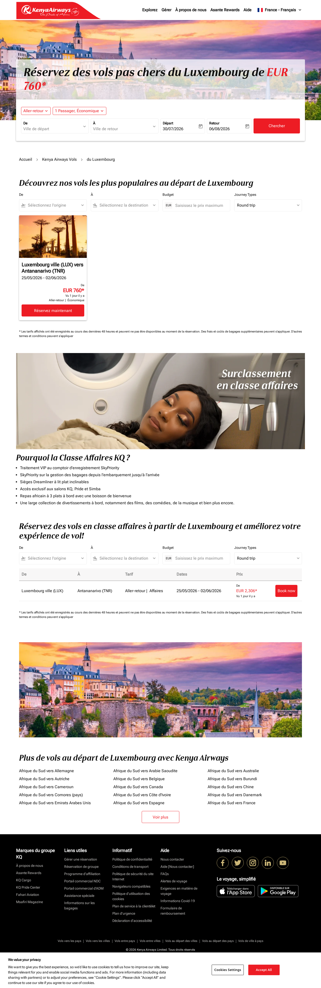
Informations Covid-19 (177, 901)
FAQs (164, 874)
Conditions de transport (130, 867)
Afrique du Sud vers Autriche (44, 778)
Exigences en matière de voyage (178, 891)
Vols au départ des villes (181, 941)
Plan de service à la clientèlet (133, 906)
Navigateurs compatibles (131, 886)
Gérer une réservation (80, 859)
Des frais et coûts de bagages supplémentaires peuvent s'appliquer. (246, 331)
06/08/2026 (219, 128)
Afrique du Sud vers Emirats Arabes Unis (55, 802)
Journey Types (245, 195)
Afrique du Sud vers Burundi (232, 778)
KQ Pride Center (28, 887)
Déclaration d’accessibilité (132, 921)
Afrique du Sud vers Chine (231, 786)
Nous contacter (172, 859)
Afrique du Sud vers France (232, 802)
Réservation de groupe (81, 867)
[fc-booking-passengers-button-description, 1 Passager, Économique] (77, 111)
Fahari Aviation (27, 895)
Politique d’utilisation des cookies (131, 896)
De (25, 123)
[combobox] (52, 129)
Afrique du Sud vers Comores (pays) (51, 794)
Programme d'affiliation (82, 874)
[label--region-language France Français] (280, 10)
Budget (168, 195)
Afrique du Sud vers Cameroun (46, 786)
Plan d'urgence (123, 913)
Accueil (25, 159)
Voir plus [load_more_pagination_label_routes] (160, 817)
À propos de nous (190, 10)
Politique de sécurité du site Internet (132, 876)
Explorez (149, 10)
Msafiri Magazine (29, 902)
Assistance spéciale (79, 896)
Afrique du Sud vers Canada (138, 786)
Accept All (264, 969)
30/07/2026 (173, 128)
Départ (168, 123)
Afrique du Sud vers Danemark (235, 794)
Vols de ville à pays (250, 941)
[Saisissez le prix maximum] (200, 205)
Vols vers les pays (69, 941)
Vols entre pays (125, 941)
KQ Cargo (23, 880)
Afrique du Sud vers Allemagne (46, 770)
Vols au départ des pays (218, 941)
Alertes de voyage (173, 881)
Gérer (166, 10)
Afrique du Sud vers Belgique (139, 778)
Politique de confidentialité (132, 859)
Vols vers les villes (98, 941)
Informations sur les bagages (79, 905)
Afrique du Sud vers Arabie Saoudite (145, 770)
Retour (214, 123)
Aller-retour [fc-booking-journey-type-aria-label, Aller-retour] (33, 110)
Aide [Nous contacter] (177, 867)
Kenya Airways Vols (59, 159)
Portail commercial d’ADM (84, 888)
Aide (248, 10)
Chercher (277, 125)
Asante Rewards (224, 10)
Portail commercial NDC (82, 881)
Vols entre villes (150, 941)
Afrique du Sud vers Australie (233, 770)
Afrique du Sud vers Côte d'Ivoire (142, 794)
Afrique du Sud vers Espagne (139, 802)
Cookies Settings (227, 969)
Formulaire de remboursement (172, 910)
